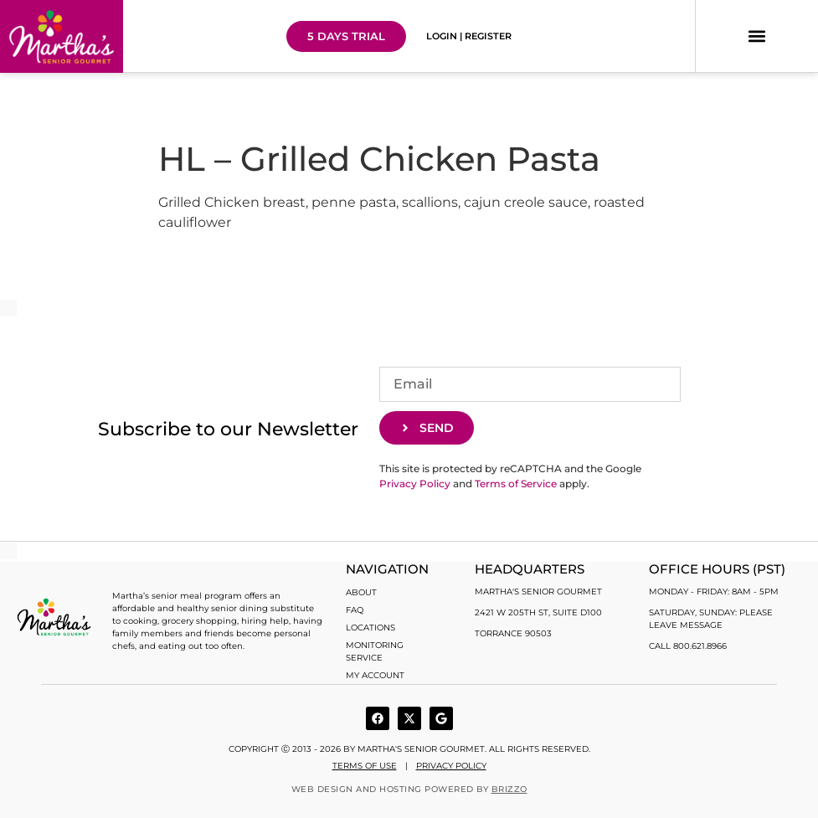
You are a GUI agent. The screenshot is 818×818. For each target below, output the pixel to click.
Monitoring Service (375, 651)
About (361, 592)
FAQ (354, 609)
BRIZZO (509, 789)
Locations (370, 627)
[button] (757, 36)
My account (375, 675)
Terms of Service (516, 483)
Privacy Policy (414, 483)
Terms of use (364, 765)
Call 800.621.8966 (688, 646)
